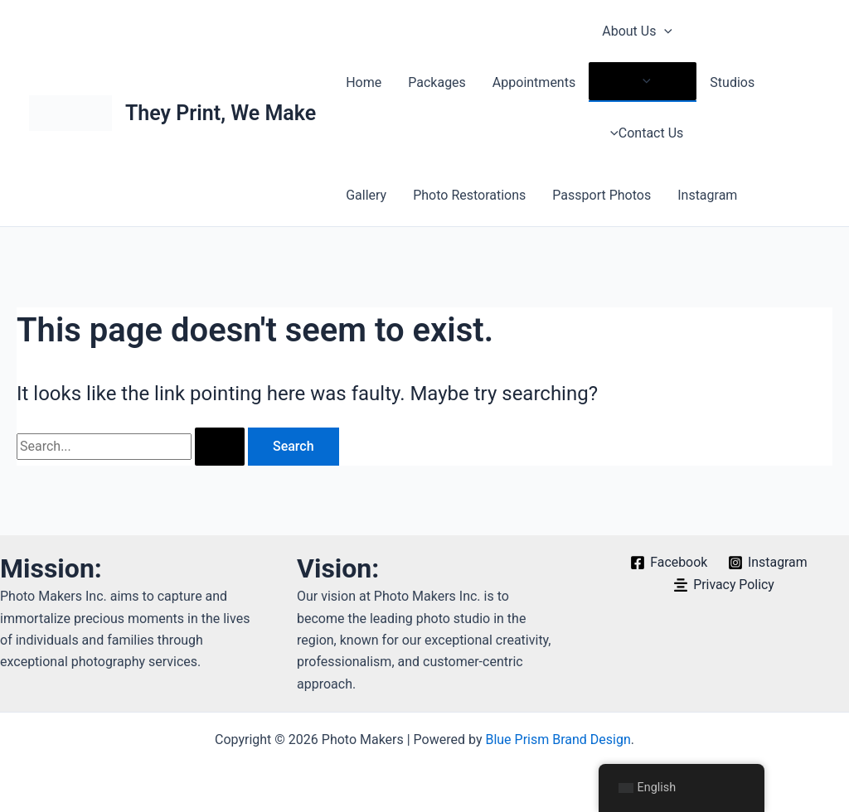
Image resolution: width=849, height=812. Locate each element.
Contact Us (642, 133)
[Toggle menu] (642, 81)
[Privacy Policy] (723, 585)
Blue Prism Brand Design (557, 739)
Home (363, 82)
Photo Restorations (469, 195)
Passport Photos (601, 195)
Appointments (533, 82)
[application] (664, 31)
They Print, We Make (220, 113)
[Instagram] (768, 562)
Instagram (707, 195)
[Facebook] (668, 562)
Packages (437, 82)
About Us (637, 31)
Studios (732, 82)
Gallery (366, 195)
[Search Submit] (220, 447)
